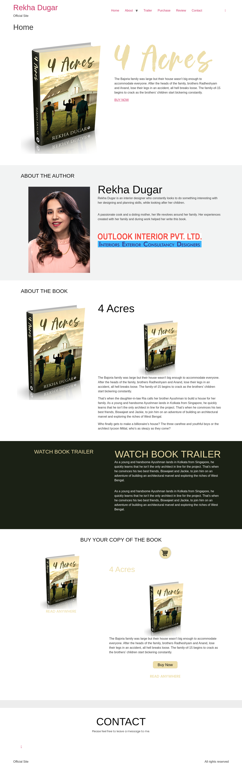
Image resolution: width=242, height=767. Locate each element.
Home (115, 10)
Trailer (147, 10)
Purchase (164, 10)
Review (181, 10)
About (129, 10)
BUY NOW (121, 99)
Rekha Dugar (35, 7)
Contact (197, 10)
